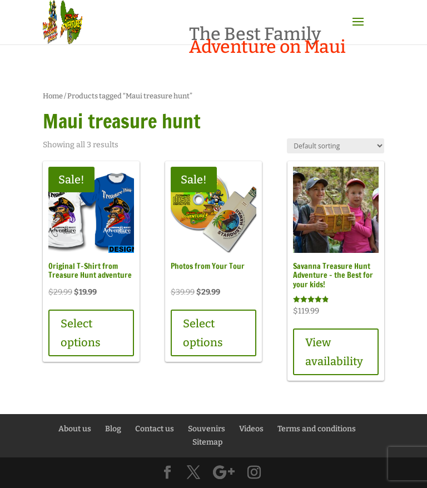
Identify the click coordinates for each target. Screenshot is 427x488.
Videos (251, 429)
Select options (81, 333)
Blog (113, 429)
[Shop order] (335, 145)
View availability (334, 352)
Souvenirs (206, 429)
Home (53, 96)
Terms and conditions (316, 429)
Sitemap (207, 442)
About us (74, 429)
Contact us (154, 429)
